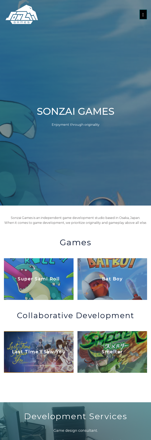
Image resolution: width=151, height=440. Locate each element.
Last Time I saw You (39, 352)
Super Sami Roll (39, 279)
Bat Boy (112, 279)
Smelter (112, 352)
